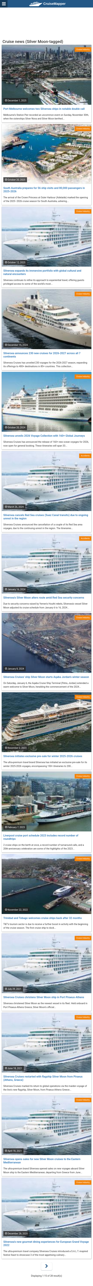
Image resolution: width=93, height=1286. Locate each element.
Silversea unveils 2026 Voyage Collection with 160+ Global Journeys (44, 435)
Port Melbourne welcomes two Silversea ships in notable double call (44, 108)
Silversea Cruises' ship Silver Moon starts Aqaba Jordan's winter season (46, 677)
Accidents (85, 456)
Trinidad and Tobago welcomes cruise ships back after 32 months (42, 918)
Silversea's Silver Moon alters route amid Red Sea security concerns (43, 597)
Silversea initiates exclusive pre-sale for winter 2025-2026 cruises (42, 756)
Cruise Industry (83, 49)
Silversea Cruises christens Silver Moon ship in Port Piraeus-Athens (43, 997)
